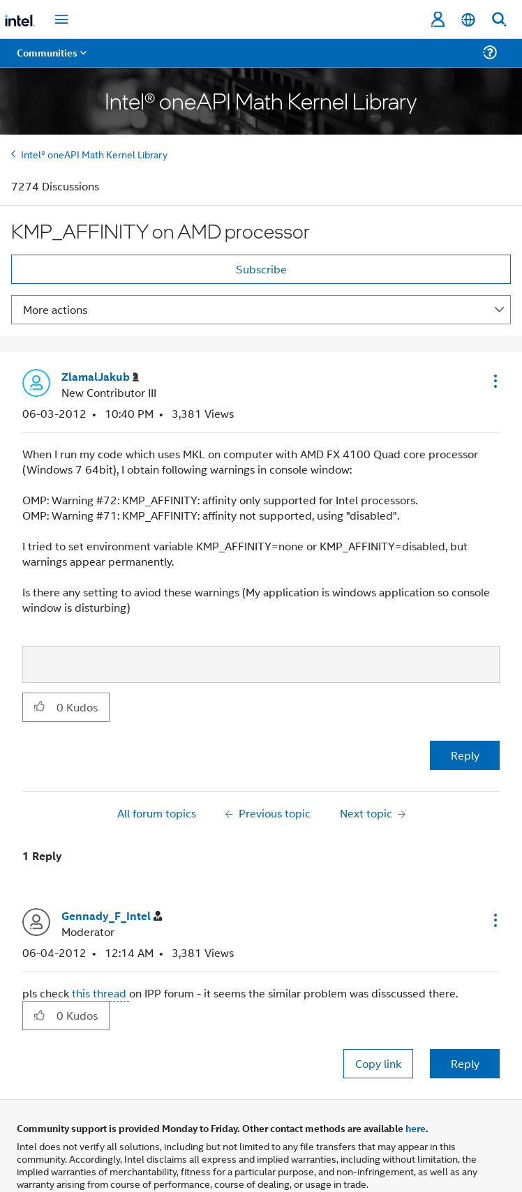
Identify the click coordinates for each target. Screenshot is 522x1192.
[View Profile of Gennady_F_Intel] (111, 916)
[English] (468, 20)
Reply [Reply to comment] (465, 1063)
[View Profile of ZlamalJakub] (100, 377)
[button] (494, 381)
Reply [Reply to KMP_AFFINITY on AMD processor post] (465, 755)
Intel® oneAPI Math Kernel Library (94, 153)
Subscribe (261, 269)
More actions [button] (55, 309)
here (415, 1128)
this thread (100, 993)
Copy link (378, 1063)
